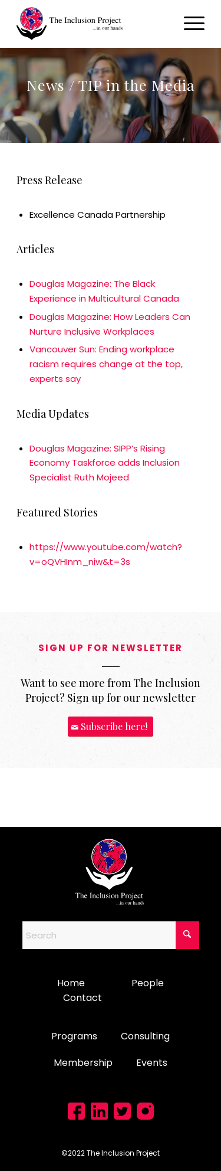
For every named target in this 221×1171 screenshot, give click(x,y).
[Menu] (188, 23)
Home (71, 983)
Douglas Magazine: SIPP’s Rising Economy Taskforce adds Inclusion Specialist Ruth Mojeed (104, 463)
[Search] (110, 935)
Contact (82, 998)
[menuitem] (188, 23)
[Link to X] (122, 1111)
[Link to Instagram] (145, 1111)
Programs (74, 1036)
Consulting (145, 1036)
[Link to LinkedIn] (99, 1111)
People (147, 983)
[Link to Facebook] (76, 1111)
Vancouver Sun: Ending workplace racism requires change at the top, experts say (106, 364)
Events (151, 1062)
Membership (83, 1062)
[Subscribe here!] (110, 727)
